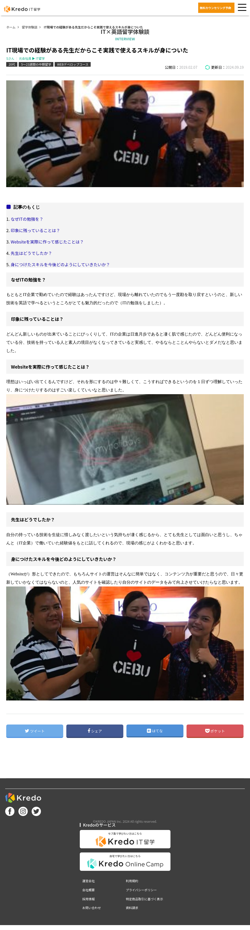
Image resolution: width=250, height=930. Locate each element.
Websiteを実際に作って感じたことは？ (47, 242)
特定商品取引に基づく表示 (144, 899)
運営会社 (88, 881)
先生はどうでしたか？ (31, 253)
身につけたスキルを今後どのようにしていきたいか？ (60, 264)
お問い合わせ (91, 908)
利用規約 (132, 881)
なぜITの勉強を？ (27, 219)
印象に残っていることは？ (35, 230)
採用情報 (88, 899)
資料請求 (132, 908)
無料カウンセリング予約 (215, 8)
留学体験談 (29, 27)
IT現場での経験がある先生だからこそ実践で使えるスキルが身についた (93, 27)
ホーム (11, 27)
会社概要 (88, 890)
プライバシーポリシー (141, 890)
